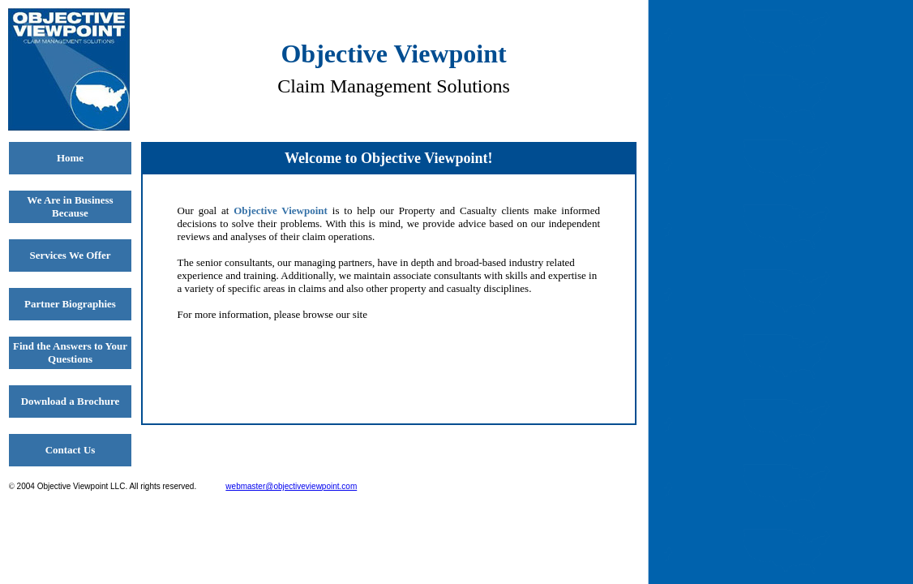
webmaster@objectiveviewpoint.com (291, 486)
